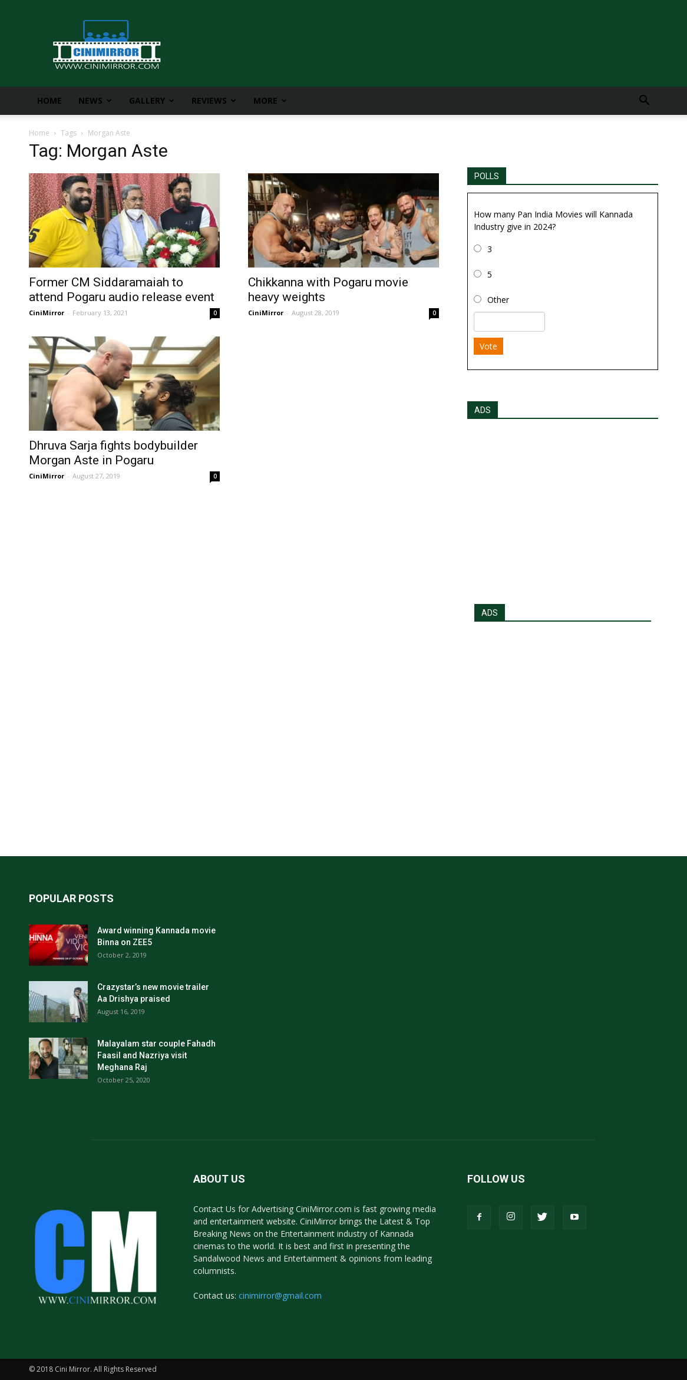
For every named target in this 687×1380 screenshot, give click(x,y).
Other (498, 299)
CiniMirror (46, 312)
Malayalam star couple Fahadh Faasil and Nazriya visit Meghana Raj (156, 1055)
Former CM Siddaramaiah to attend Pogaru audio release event (121, 289)
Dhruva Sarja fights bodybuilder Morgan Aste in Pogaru (113, 452)
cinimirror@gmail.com (280, 1295)
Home (49, 100)
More (270, 100)
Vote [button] (488, 346)
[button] (644, 101)
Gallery (151, 100)
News (95, 100)
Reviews (213, 100)
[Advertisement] (562, 508)
